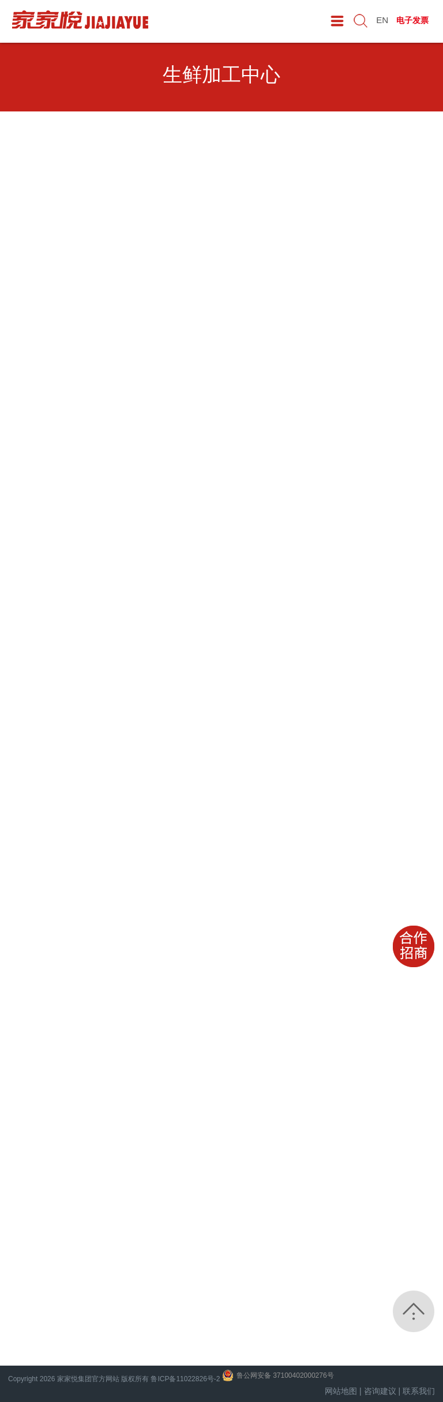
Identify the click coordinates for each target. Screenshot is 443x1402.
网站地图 (341, 1391)
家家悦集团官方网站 (88, 1379)
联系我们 (419, 1391)
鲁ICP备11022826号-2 (185, 1379)
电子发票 (413, 19)
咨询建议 (380, 1391)
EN (383, 19)
